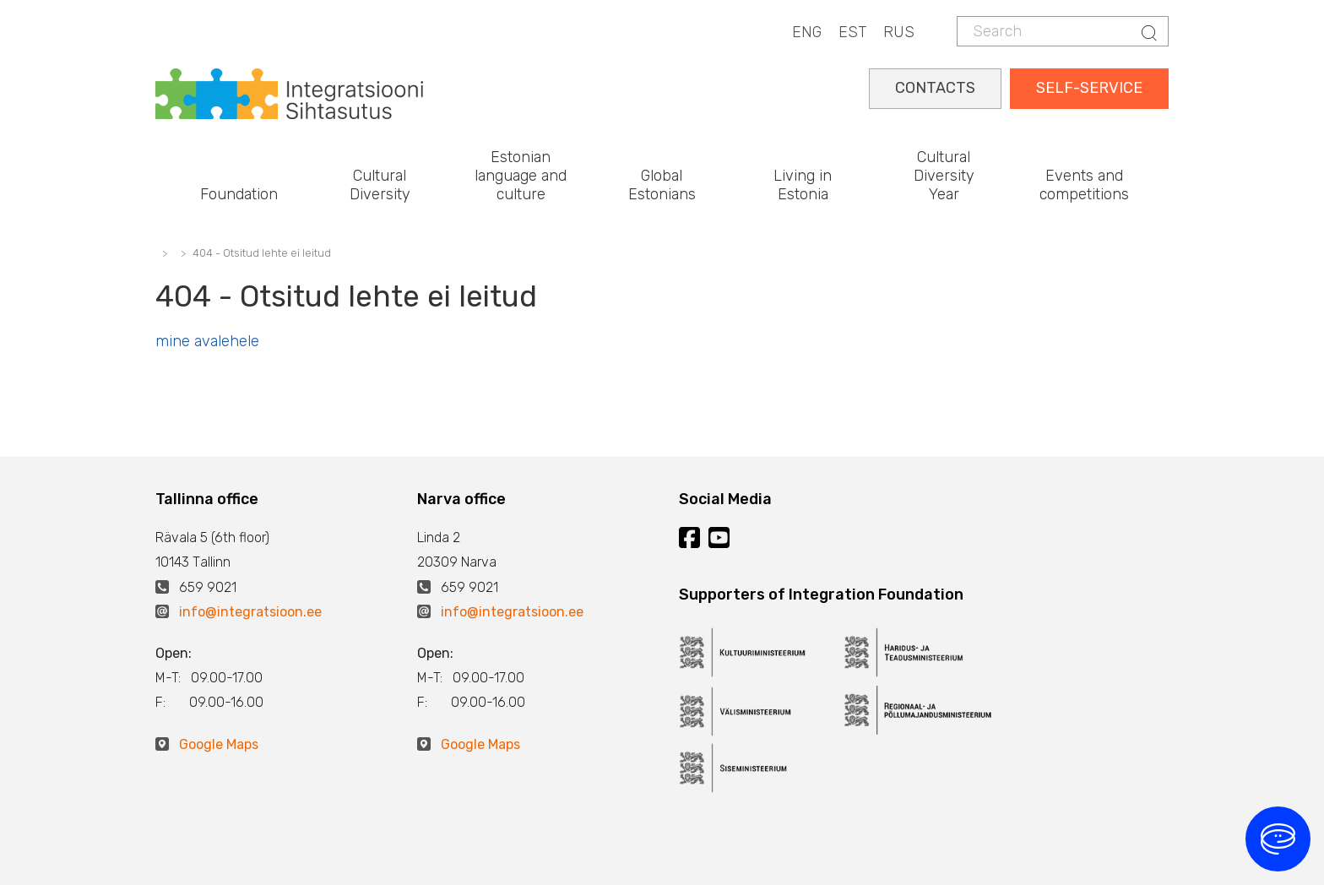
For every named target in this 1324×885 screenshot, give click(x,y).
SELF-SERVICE (1089, 88)
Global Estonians (662, 185)
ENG (807, 32)
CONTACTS (935, 88)
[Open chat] (1277, 838)
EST (852, 32)
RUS (898, 32)
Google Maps (218, 744)
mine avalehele (207, 341)
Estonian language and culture (521, 175)
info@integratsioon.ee (250, 612)
